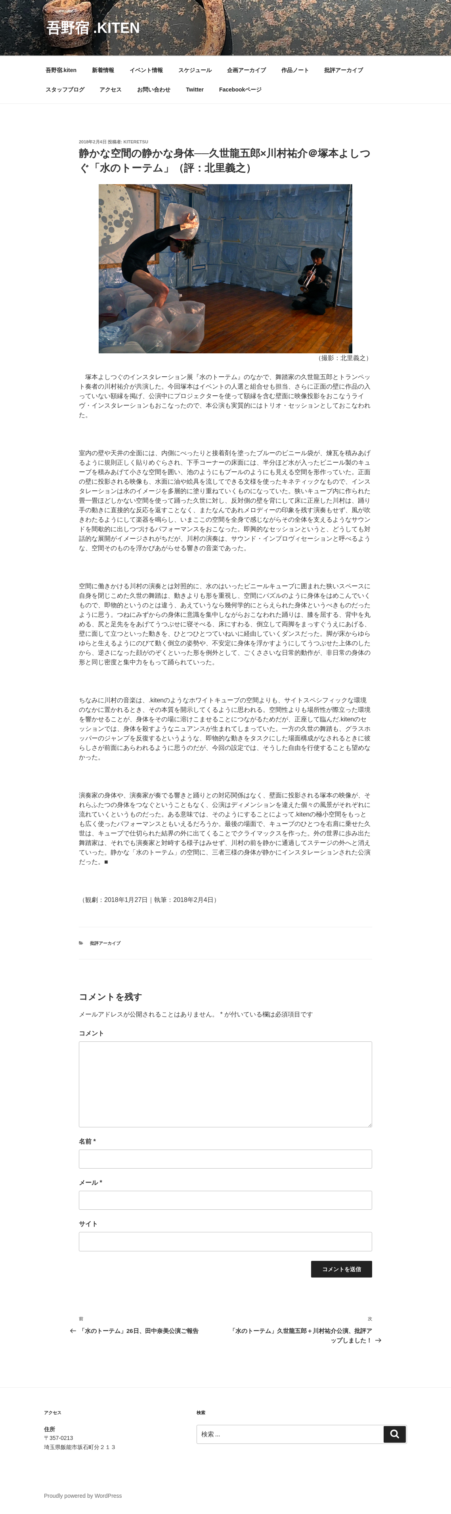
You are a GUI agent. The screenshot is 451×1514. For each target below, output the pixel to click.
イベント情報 (146, 70)
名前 (87, 1141)
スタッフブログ (65, 89)
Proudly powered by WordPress (83, 1496)
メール (90, 1182)
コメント (91, 1033)
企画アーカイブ (246, 70)
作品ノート (295, 70)
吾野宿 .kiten (93, 28)
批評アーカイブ (343, 70)
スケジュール (195, 70)
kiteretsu (136, 141)
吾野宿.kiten (61, 70)
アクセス (110, 89)
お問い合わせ (153, 89)
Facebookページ (240, 89)
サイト (88, 1223)
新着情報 (103, 70)
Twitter (195, 89)
